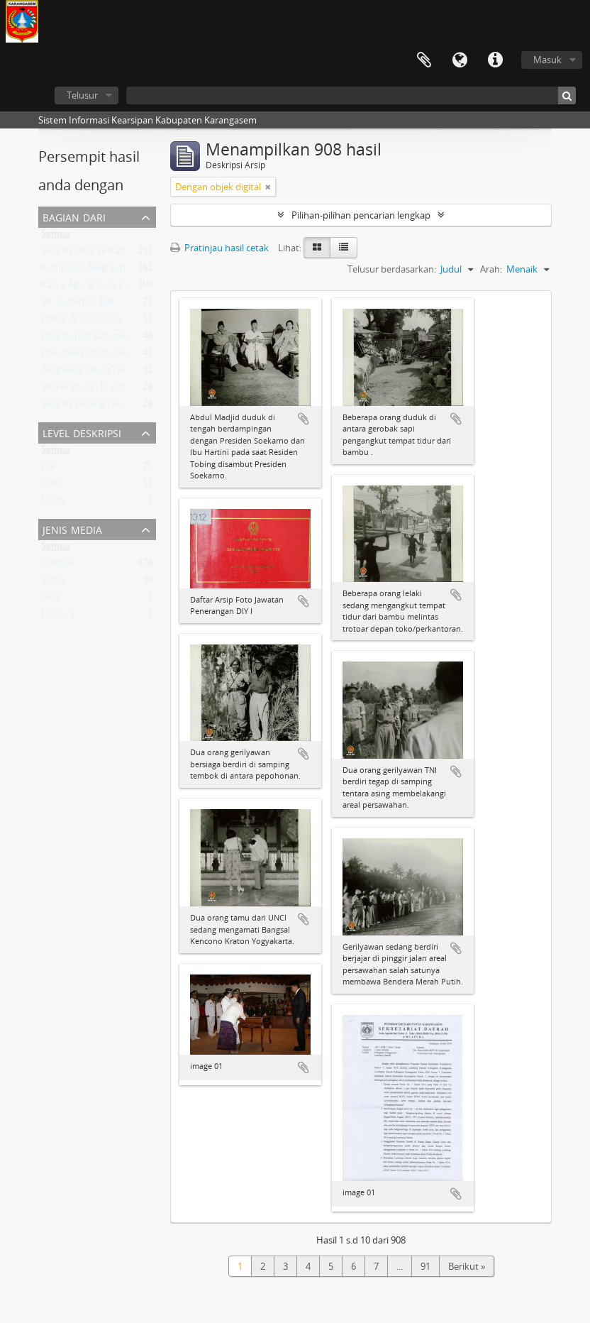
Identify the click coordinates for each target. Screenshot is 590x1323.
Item (51, 486)
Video (53, 582)
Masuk (547, 59)
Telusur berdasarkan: (391, 269)
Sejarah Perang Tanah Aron (98, 406)
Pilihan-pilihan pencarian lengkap (360, 215)
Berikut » (466, 1266)
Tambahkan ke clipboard (303, 419)
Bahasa (459, 60)
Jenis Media (72, 528)
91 (425, 1266)
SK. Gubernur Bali (77, 304)
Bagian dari (74, 216)
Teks (50, 599)
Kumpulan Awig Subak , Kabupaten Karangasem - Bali (153, 270)
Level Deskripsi (82, 431)
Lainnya (57, 616)
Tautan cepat (495, 60)
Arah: (491, 269)
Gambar (58, 565)
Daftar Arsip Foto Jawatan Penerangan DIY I (132, 321)
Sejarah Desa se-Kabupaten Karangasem (126, 253)
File (48, 469)
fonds (53, 503)
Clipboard (424, 60)
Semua (55, 236)
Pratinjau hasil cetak (219, 247)
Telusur (82, 95)
